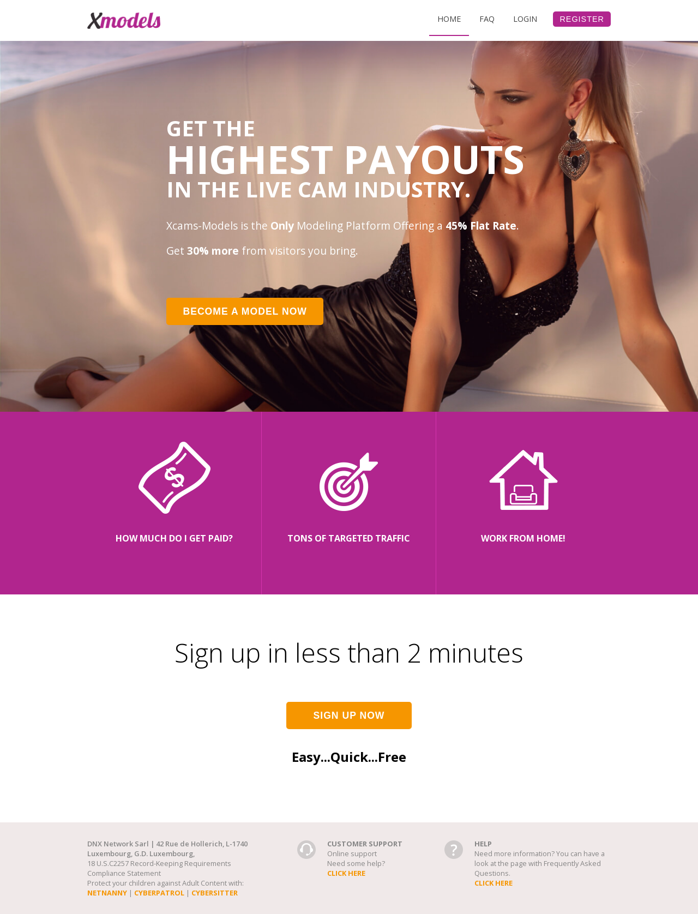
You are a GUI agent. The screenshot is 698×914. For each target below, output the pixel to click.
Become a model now (245, 311)
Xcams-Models (123, 20)
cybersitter (214, 893)
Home (449, 19)
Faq (487, 19)
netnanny (107, 893)
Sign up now (349, 715)
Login (525, 19)
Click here (346, 873)
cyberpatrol (159, 893)
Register (581, 19)
